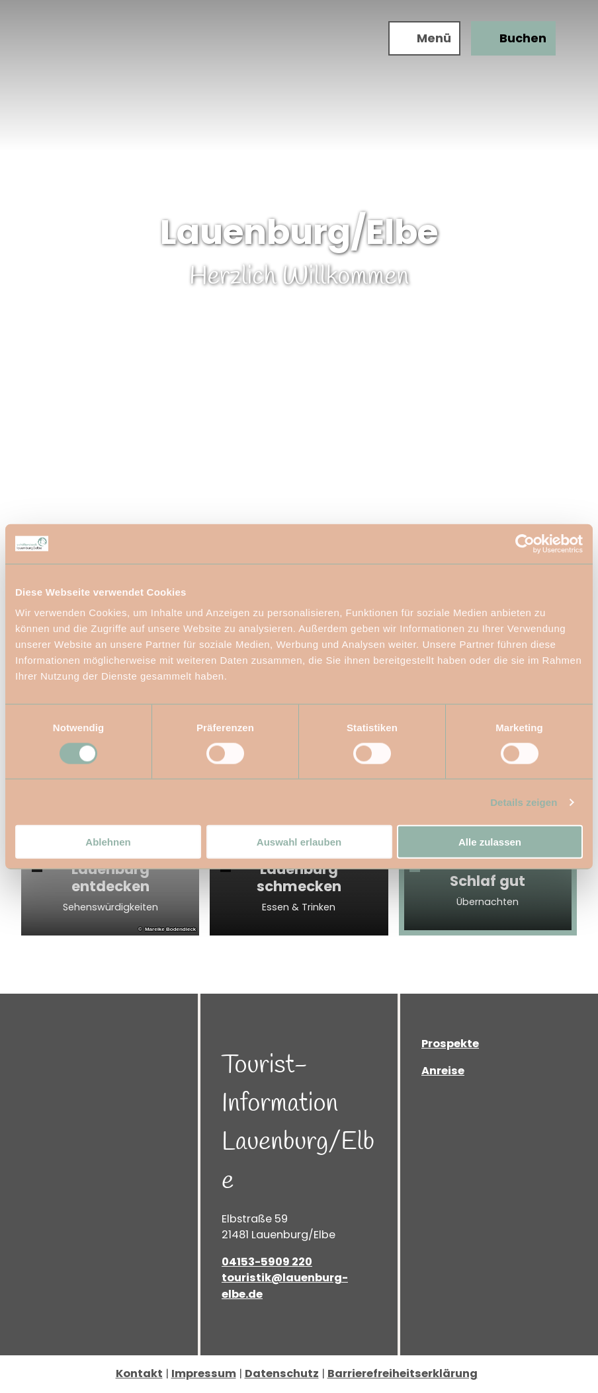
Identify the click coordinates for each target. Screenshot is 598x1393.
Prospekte (450, 1043)
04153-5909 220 (267, 1261)
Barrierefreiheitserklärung (402, 1373)
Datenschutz (282, 1373)
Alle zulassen (489, 842)
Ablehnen (107, 842)
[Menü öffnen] (424, 38)
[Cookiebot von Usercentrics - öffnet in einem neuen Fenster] (525, 543)
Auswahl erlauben (299, 842)
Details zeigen (523, 801)
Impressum (203, 1373)
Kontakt (139, 1373)
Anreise (442, 1070)
